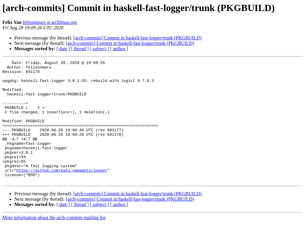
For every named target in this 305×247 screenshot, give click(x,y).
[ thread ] (80, 48)
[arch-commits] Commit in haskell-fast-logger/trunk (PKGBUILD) (137, 37)
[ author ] (119, 48)
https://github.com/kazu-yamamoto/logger (61, 192)
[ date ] (63, 48)
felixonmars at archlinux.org (50, 22)
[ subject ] (99, 48)
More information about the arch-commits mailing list (54, 241)
